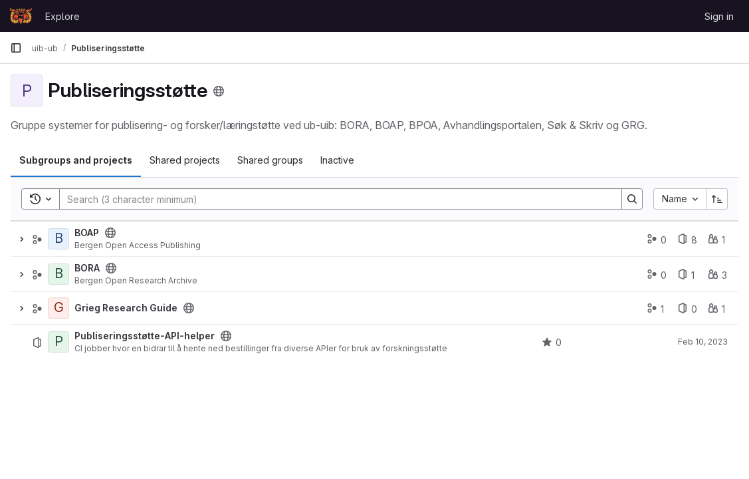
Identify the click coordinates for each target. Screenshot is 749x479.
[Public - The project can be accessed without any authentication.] (226, 336)
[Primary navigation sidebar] (16, 48)
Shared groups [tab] (270, 160)
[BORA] (58, 274)
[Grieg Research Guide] (58, 308)
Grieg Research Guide (125, 308)
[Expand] (21, 238)
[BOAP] (58, 238)
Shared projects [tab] (185, 160)
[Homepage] (21, 16)
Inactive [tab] (337, 160)
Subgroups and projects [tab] (75, 160)
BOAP (86, 233)
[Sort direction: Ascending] (717, 199)
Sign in (719, 16)
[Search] (334, 199)
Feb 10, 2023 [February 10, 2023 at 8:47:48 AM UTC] (703, 342)
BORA (87, 268)
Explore (62, 16)
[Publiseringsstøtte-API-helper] (58, 342)
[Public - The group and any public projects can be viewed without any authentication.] (110, 233)
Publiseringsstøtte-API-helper (144, 336)
